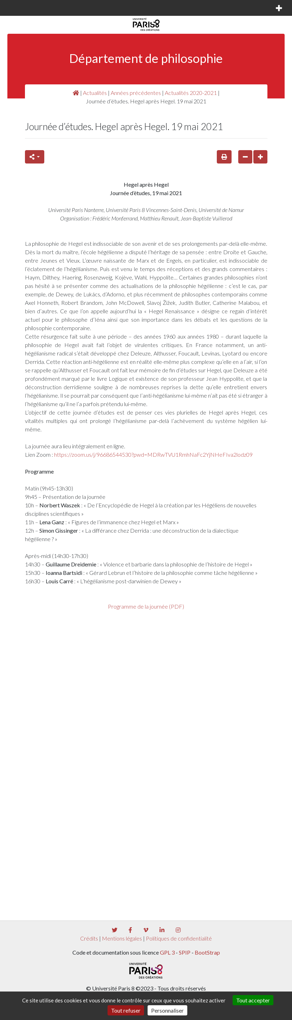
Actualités (95, 92)
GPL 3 (167, 952)
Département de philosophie (146, 58)
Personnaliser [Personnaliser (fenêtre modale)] (167, 1010)
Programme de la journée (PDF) (146, 606)
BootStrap (207, 952)
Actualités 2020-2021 (191, 92)
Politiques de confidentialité (179, 938)
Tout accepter (253, 1000)
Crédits (89, 938)
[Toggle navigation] (15, 8)
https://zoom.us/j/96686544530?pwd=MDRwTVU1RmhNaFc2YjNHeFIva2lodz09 (153, 454)
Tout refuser (126, 1010)
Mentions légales (122, 938)
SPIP (184, 952)
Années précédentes (136, 92)
